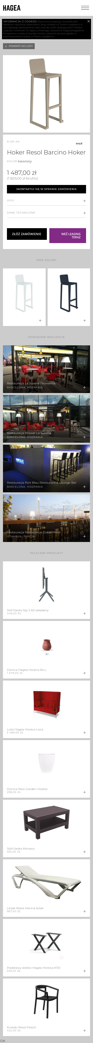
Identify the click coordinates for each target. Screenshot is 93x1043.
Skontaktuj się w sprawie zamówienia (46, 189)
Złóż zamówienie (26, 234)
